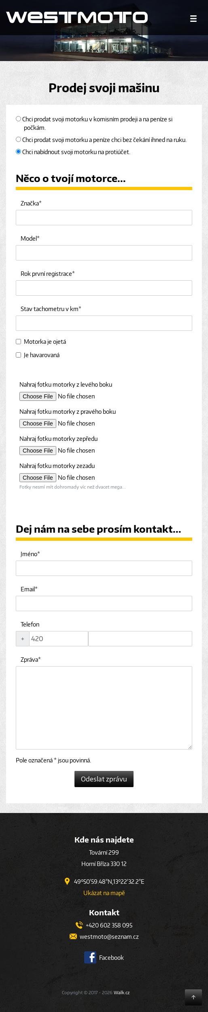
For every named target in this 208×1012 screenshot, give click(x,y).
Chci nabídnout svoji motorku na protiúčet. (73, 151)
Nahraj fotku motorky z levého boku (65, 384)
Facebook (104, 957)
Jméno (29, 553)
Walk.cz (121, 992)
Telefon (30, 624)
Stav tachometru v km (50, 308)
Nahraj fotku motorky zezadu (57, 465)
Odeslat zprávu (104, 779)
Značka (30, 203)
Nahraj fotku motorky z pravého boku (67, 411)
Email (28, 589)
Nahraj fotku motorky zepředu (58, 438)
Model (29, 238)
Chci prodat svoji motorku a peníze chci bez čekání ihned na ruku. (101, 139)
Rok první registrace (46, 273)
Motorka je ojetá (41, 341)
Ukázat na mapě (104, 892)
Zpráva (29, 659)
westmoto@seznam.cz (104, 936)
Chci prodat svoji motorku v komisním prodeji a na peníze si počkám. (94, 123)
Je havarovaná (37, 354)
